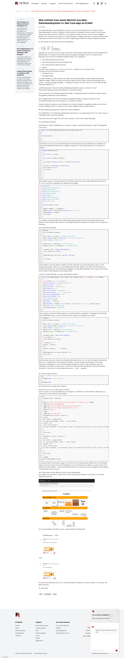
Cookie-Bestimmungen (40, 653)
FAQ (37, 630)
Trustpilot (5, 657)
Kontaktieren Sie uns (62, 633)
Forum (38, 635)
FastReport (48, 594)
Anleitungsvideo (41, 633)
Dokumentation (20, 630)
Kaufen (44, 3)
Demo (17, 628)
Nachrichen (39, 640)
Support (53, 3)
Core (55, 594)
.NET (41, 594)
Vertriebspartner (82, 3)
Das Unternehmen (65, 3)
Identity (58, 628)
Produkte (35, 3)
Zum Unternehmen (62, 625)
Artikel (27, 11)
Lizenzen (18, 635)
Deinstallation (19, 633)
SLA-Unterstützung (42, 625)
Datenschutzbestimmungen (23, 653)
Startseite (19, 11)
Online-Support (41, 628)
